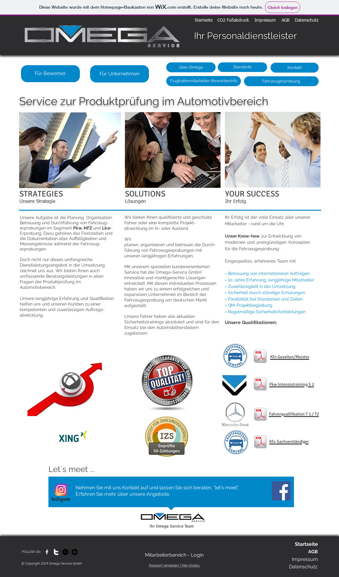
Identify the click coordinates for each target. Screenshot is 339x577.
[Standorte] (242, 67)
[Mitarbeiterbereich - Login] (174, 555)
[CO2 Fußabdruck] (233, 20)
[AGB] (285, 20)
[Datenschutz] (306, 20)
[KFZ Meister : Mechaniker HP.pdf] (260, 357)
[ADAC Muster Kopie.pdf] (260, 384)
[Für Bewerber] (50, 73)
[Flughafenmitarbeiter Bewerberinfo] (203, 81)
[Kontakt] (295, 68)
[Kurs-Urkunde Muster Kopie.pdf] (260, 415)
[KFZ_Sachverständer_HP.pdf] (260, 442)
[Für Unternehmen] (119, 73)
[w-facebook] (47, 552)
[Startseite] (203, 20)
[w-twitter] (56, 552)
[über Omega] (191, 67)
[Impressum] (265, 20)
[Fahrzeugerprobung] (281, 81)
